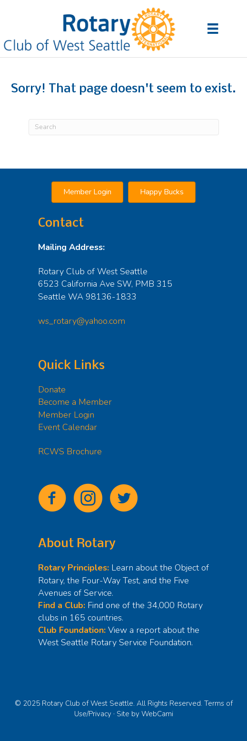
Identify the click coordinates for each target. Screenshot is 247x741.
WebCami (157, 714)
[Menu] (213, 29)
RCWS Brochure (70, 451)
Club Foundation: (72, 630)
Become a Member (75, 402)
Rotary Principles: (73, 567)
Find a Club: (61, 605)
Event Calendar (67, 427)
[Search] (124, 127)
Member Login (66, 415)
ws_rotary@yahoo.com (81, 321)
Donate (52, 389)
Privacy (100, 714)
